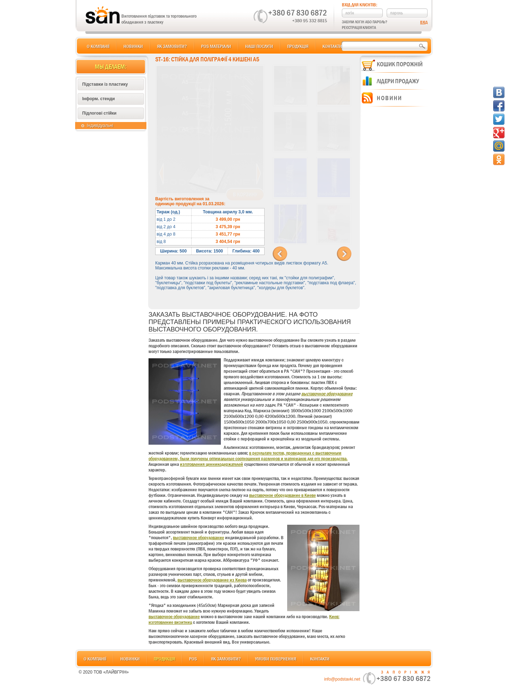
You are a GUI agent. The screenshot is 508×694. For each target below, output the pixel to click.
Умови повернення (275, 659)
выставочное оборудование (326, 393)
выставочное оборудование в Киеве (282, 495)
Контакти (332, 46)
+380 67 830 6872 (297, 12)
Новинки (133, 46)
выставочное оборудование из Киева (212, 580)
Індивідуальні (100, 125)
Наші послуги (259, 46)
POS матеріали (216, 46)
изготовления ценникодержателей (211, 464)
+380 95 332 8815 (309, 20)
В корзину (245, 194)
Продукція (297, 46)
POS (193, 659)
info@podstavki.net (342, 679)
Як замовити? (172, 46)
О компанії (98, 46)
